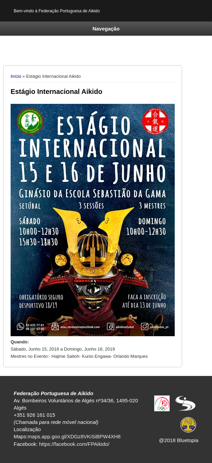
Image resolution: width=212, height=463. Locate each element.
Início (16, 76)
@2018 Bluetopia (178, 440)
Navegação (105, 29)
